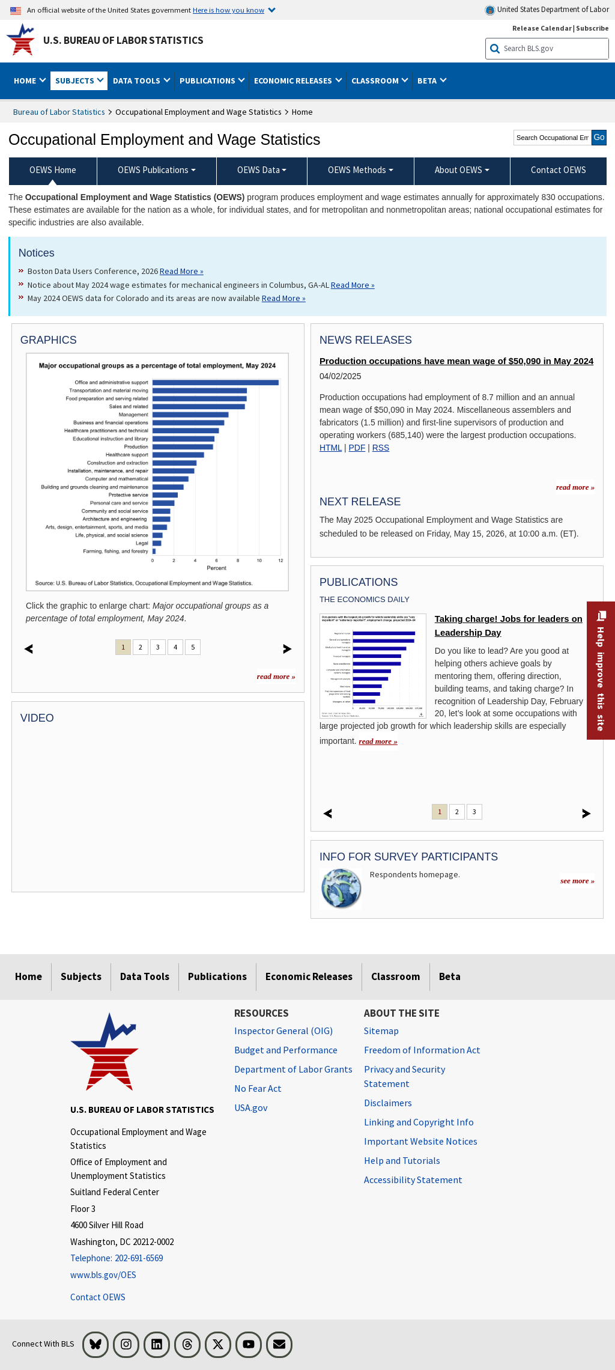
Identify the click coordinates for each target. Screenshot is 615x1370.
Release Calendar (542, 27)
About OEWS (458, 169)
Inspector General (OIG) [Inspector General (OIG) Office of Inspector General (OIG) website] (283, 1030)
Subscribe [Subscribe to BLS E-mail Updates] (592, 27)
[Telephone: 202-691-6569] (143, 1258)
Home (28, 976)
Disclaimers (388, 1103)
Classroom (395, 976)
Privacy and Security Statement (404, 1076)
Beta (450, 976)
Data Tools (144, 976)
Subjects (81, 976)
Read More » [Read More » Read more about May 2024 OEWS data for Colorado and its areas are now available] (284, 298)
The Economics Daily (365, 599)
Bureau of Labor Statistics (59, 111)
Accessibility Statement (413, 1180)
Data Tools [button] (137, 80)
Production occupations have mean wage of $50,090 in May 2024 (456, 361)
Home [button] (26, 80)
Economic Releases (309, 976)
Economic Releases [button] (294, 80)
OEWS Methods (357, 169)
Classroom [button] (376, 80)
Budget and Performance (286, 1050)
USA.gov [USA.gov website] (250, 1107)
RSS (381, 447)
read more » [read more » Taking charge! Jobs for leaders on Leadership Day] (378, 741)
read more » (276, 676)
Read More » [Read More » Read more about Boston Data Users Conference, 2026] (182, 271)
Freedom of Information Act (422, 1050)
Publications (217, 976)
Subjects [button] (75, 80)
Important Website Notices (420, 1141)
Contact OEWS (98, 1297)
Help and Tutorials (402, 1160)
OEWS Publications (153, 169)
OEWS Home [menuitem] (52, 169)
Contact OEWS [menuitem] (558, 169)
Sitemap (381, 1030)
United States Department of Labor (547, 10)
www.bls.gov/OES (103, 1274)
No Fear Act (258, 1088)
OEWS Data (258, 169)
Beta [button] (427, 80)
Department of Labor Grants (293, 1069)
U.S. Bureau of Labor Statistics (123, 40)
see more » (577, 880)
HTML (331, 447)
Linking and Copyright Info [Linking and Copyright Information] (419, 1122)
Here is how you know (228, 9)
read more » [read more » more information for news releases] (575, 487)
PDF (357, 447)
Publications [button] (208, 80)
